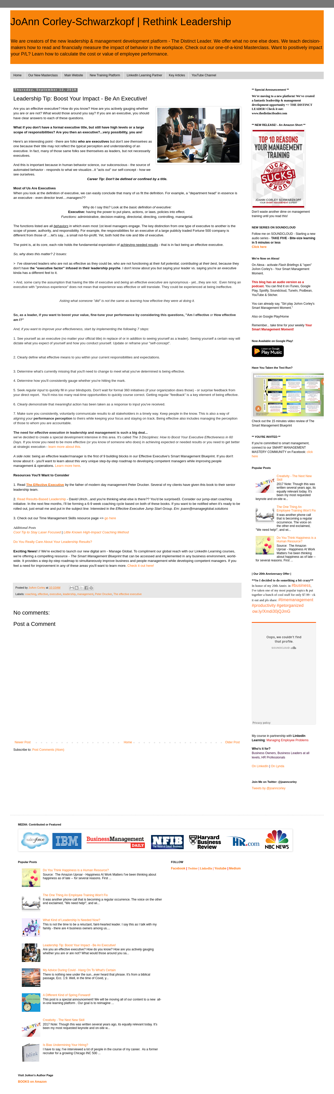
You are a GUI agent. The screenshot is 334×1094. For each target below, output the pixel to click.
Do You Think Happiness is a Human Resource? (296, 539)
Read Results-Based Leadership (41, 499)
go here (110, 518)
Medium (235, 868)
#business (301, 585)
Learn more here (67, 466)
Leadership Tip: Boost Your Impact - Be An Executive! (79, 945)
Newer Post (23, 742)
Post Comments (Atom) (48, 750)
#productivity (264, 605)
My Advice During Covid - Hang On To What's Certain (79, 970)
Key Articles (177, 75)
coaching (30, 594)
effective (43, 594)
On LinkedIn (260, 766)
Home (17, 75)
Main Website (73, 75)
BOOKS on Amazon (32, 1081)
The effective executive (127, 594)
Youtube (220, 868)
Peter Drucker (103, 594)
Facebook (178, 868)
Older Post (232, 742)
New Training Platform (105, 75)
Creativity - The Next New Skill (64, 1020)
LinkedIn (206, 868)
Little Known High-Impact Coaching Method (96, 532)
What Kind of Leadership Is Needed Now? (71, 920)
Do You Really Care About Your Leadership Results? (52, 542)
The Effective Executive (45, 485)
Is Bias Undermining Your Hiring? (65, 1045)
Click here (259, 247)
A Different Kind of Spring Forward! (66, 995)
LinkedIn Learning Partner (144, 75)
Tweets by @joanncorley (268, 788)
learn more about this (64, 447)
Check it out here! (140, 566)
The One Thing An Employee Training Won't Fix (296, 508)
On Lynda (277, 766)
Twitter (193, 868)
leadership (69, 594)
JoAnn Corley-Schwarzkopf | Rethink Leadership (120, 21)
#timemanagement (295, 600)
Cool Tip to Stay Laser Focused (37, 532)
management (85, 594)
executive (55, 594)
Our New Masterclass (43, 75)
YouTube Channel (204, 75)
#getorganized (290, 605)
